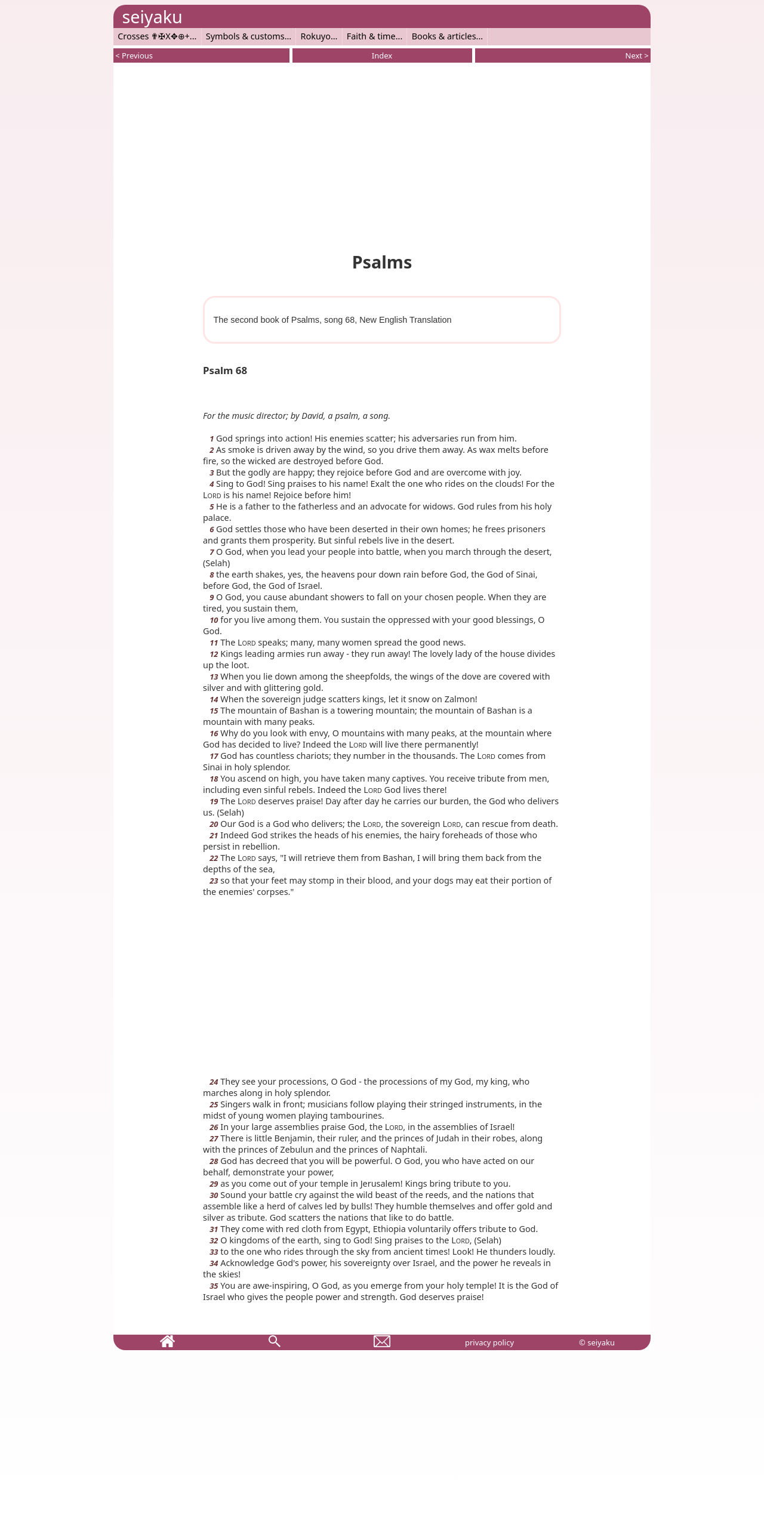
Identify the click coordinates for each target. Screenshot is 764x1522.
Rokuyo (316, 36)
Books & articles (444, 36)
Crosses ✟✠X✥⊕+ (154, 36)
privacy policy (489, 1342)
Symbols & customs (245, 36)
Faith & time (371, 36)
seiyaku (152, 16)
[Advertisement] (382, 155)
